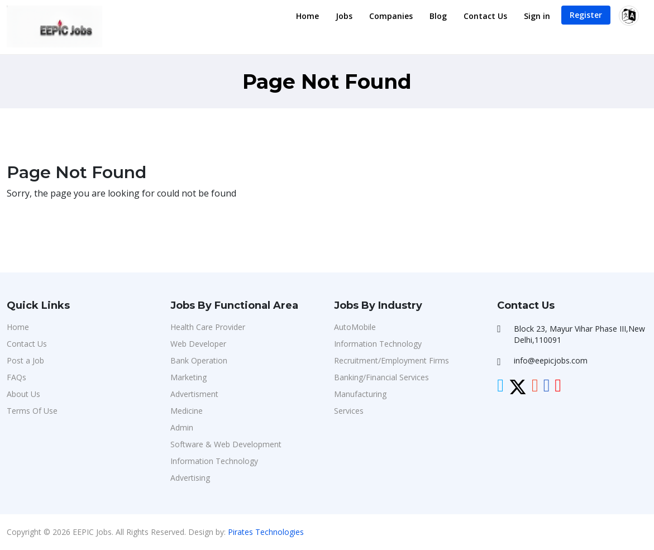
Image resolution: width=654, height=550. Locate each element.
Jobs (344, 16)
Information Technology (214, 461)
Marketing (188, 377)
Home (307, 16)
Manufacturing (360, 394)
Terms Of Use (32, 410)
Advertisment (194, 394)
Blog (438, 16)
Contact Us (485, 16)
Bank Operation (198, 360)
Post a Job (25, 360)
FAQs (16, 377)
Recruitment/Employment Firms (391, 360)
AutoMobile (355, 327)
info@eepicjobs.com (551, 360)
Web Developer (198, 343)
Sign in (537, 16)
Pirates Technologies (266, 532)
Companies (391, 16)
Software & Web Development (225, 444)
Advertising (190, 477)
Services (349, 410)
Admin (181, 427)
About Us (23, 394)
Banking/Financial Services (381, 377)
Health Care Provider (207, 327)
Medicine (186, 410)
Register (586, 14)
